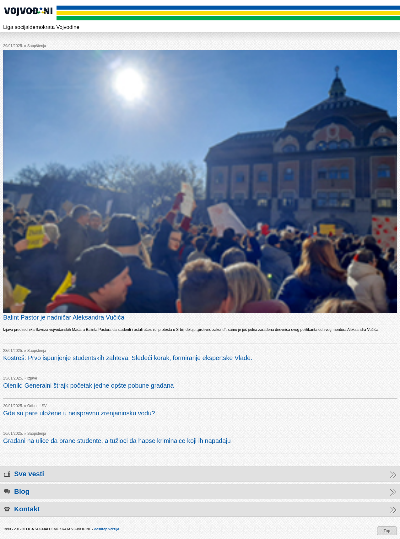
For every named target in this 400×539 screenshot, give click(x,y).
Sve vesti (200, 474)
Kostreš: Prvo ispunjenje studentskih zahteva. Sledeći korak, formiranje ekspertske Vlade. (127, 357)
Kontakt (200, 509)
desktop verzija (106, 529)
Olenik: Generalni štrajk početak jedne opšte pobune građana (88, 385)
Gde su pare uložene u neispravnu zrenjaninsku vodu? (79, 413)
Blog (200, 492)
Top (387, 531)
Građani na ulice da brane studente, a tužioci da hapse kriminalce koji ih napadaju (117, 440)
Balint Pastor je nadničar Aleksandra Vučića (63, 317)
